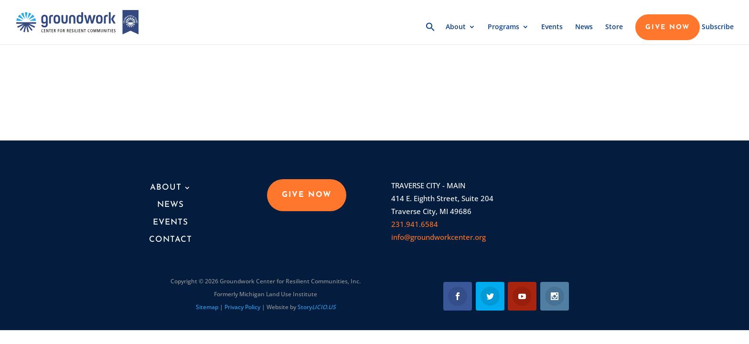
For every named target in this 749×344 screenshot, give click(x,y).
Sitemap (207, 307)
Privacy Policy (242, 307)
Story (317, 307)
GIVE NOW (667, 27)
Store (614, 27)
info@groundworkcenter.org (438, 237)
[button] (430, 33)
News (584, 27)
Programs (503, 27)
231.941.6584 (414, 224)
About (456, 27)
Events (552, 27)
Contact (170, 240)
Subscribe (718, 27)
